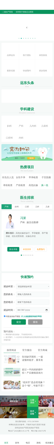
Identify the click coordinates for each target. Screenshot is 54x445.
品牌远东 (11, 51)
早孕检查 (33, 177)
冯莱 (23, 218)
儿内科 (32, 122)
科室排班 (27, 249)
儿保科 (44, 122)
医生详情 (13, 249)
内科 (21, 134)
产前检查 (20, 185)
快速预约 (27, 67)
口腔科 (9, 134)
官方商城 (42, 350)
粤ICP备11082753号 (38, 431)
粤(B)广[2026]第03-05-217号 (19, 431)
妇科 (9, 122)
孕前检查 (7, 185)
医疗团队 (27, 51)
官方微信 (27, 350)
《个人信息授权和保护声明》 (31, 316)
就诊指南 (43, 67)
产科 (21, 122)
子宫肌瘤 (46, 177)
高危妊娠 (33, 185)
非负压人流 (8, 177)
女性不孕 (20, 177)
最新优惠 (11, 67)
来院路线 (43, 51)
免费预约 (41, 249)
